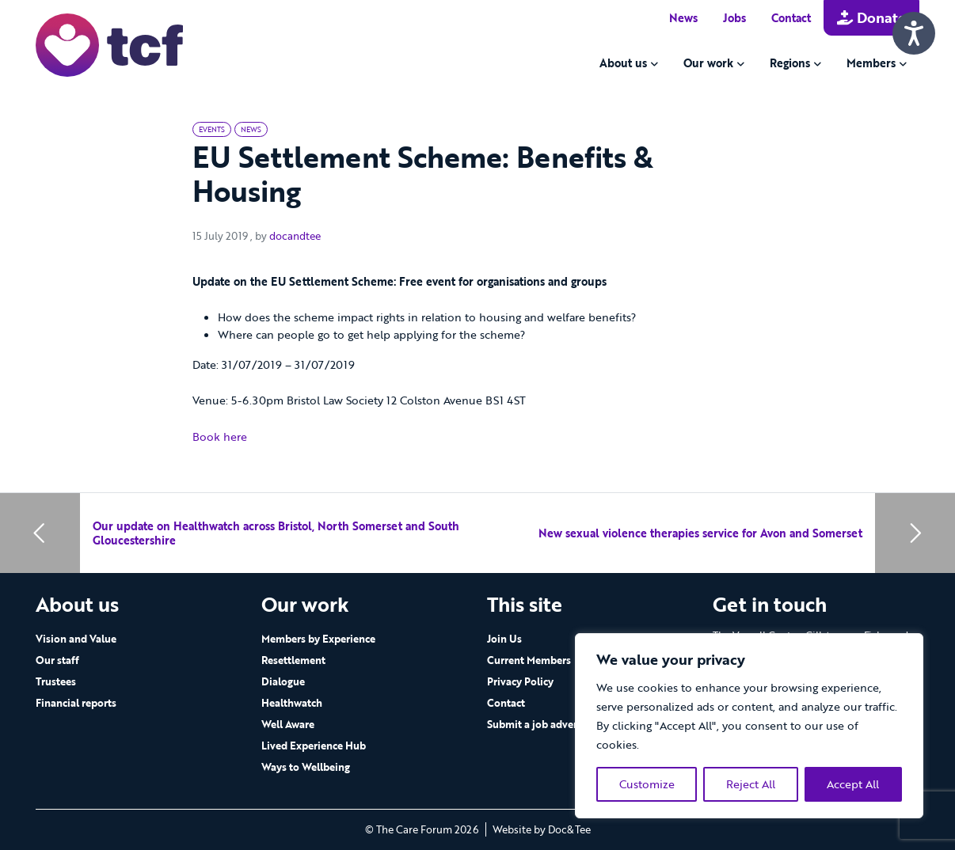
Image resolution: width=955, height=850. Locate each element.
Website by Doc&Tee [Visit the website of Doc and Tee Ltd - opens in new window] (542, 829)
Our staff (57, 660)
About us (623, 63)
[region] (749, 725)
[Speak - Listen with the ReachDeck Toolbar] (913, 33)
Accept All (853, 784)
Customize (647, 784)
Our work (708, 63)
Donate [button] (871, 17)
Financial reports (76, 703)
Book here (219, 436)
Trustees (56, 681)
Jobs (734, 17)
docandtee (295, 236)
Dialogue (283, 681)
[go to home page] (109, 44)
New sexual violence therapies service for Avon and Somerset (700, 533)
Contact (791, 17)
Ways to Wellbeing (305, 767)
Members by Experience (318, 639)
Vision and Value (76, 639)
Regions (790, 63)
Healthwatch (291, 703)
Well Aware (287, 724)
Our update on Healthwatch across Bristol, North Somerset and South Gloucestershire (276, 533)
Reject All (750, 784)
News (683, 17)
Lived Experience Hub (313, 745)
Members (871, 63)
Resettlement (293, 660)
